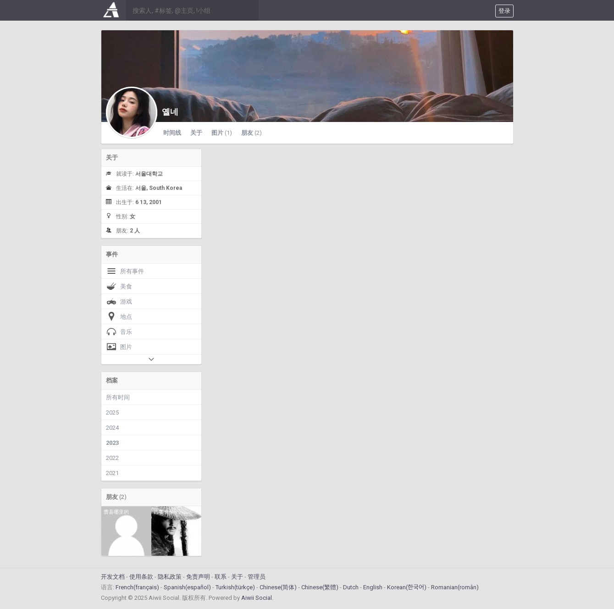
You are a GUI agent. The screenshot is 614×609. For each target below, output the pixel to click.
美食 (119, 286)
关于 (196, 132)
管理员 (257, 576)
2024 (112, 427)
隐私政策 (170, 576)
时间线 (172, 132)
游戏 (119, 301)
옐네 (170, 111)
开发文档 (113, 576)
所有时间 (118, 397)
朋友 (251, 132)
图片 (221, 132)
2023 (112, 442)
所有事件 (125, 271)
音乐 (119, 331)
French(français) (137, 587)
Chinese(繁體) (319, 587)
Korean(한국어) (406, 587)
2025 (112, 412)
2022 (112, 457)
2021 (112, 473)
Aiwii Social (256, 597)
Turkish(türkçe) (235, 587)
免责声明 (198, 576)
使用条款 (141, 576)
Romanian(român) (455, 587)
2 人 (135, 230)
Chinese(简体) (278, 587)
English (372, 587)
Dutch (351, 587)
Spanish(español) (187, 587)
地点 (119, 316)
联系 (221, 576)
